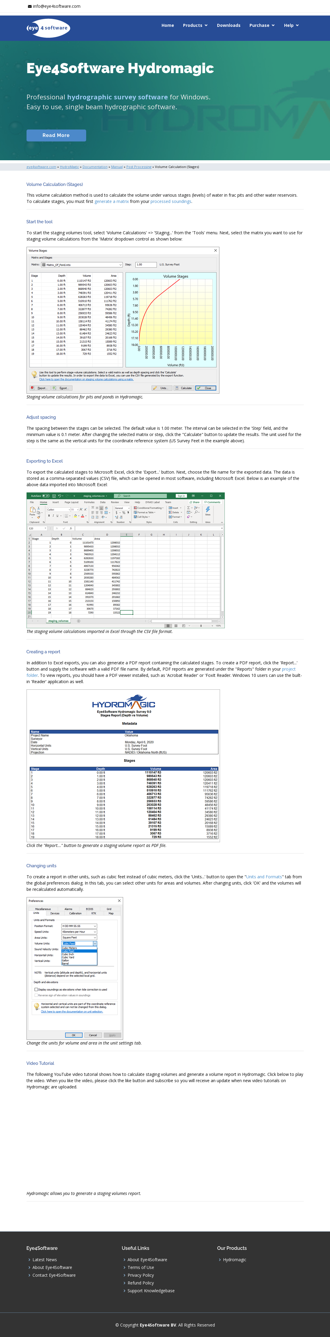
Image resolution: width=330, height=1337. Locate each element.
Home (168, 25)
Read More (56, 135)
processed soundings (171, 201)
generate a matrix (111, 201)
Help (289, 25)
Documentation (120, 135)
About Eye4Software (52, 1267)
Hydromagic (234, 1260)
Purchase (259, 25)
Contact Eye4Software (54, 1275)
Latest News (44, 1260)
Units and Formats (264, 876)
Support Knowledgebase (151, 1291)
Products (192, 25)
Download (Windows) (214, 135)
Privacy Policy (141, 1275)
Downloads (229, 25)
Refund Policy (141, 1283)
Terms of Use (141, 1267)
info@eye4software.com (56, 6)
